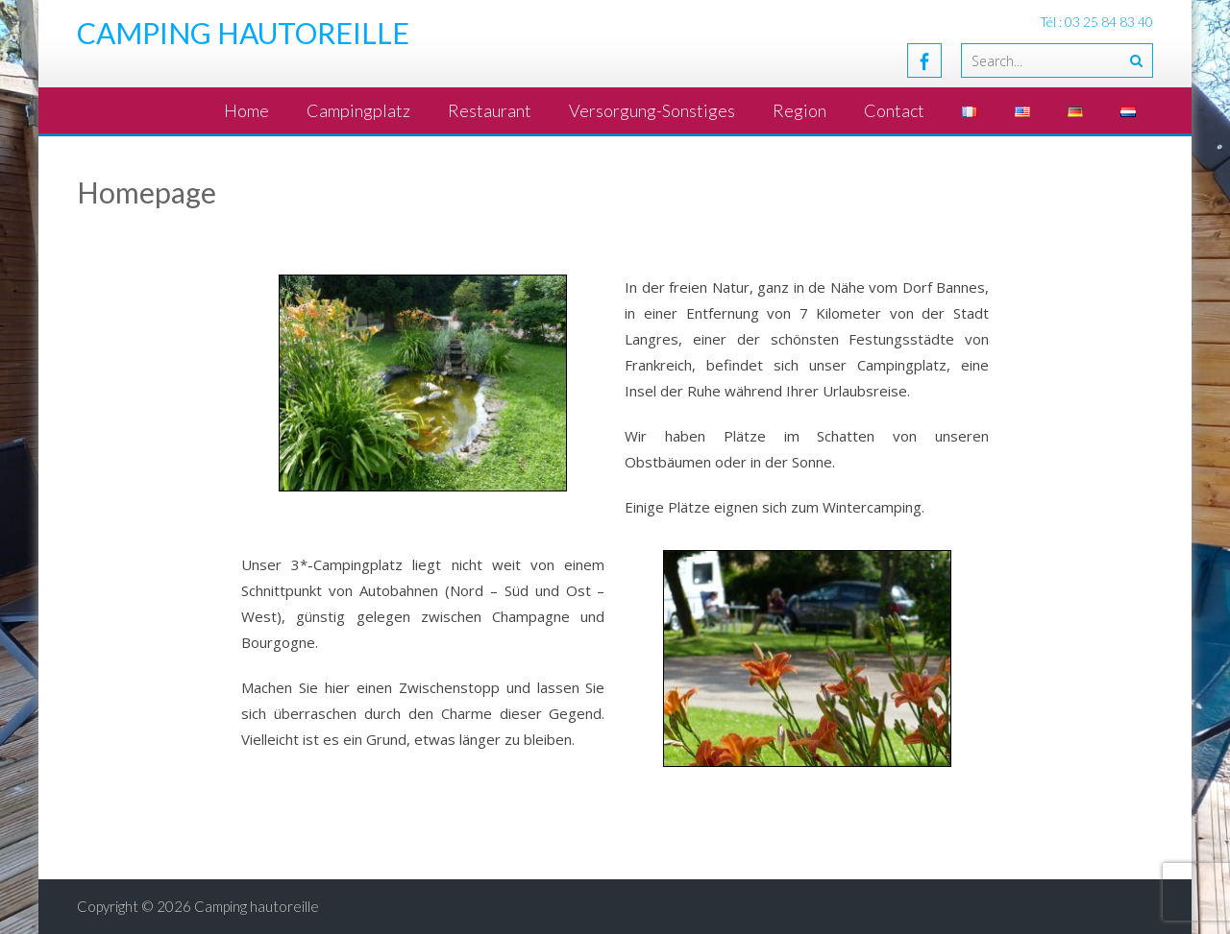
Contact (894, 110)
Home (246, 110)
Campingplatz (358, 110)
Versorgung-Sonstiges (652, 110)
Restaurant (489, 110)
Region (799, 110)
